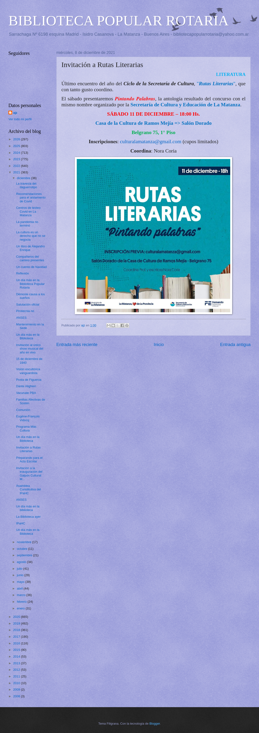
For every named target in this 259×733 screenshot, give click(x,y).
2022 (17, 166)
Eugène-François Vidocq (28, 418)
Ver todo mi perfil (20, 119)
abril (20, 588)
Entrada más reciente (76, 344)
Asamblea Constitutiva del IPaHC (28, 489)
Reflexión (22, 273)
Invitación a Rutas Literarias (28, 449)
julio (20, 568)
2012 (17, 669)
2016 (17, 643)
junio (20, 575)
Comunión (23, 410)
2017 (17, 636)
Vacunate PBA (26, 393)
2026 (17, 139)
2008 (17, 696)
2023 (17, 159)
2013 (17, 663)
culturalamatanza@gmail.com (150, 141)
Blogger (154, 723)
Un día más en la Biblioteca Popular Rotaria (30, 283)
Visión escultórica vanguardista (28, 371)
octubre (22, 549)
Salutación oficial (27, 304)
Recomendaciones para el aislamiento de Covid (31, 197)
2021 (17, 172)
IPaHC (20, 523)
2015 (17, 650)
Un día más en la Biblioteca (27, 336)
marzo (21, 595)
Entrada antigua (235, 344)
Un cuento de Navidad (31, 267)
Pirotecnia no (25, 311)
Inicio (159, 344)
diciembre (24, 178)
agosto (22, 562)
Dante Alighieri (26, 386)
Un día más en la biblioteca (27, 508)
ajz (15, 112)
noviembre (24, 542)
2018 (17, 630)
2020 (17, 617)
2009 (17, 689)
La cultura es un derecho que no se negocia (30, 235)
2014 (17, 656)
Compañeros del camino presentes (30, 258)
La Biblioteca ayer (28, 516)
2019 (17, 623)
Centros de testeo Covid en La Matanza (28, 211)
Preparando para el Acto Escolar (29, 459)
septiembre (25, 555)
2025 (17, 146)
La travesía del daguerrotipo (26, 185)
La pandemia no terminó (27, 223)
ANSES (21, 317)
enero (21, 608)
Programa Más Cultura (26, 428)
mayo (21, 582)
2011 (17, 676)
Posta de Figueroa (28, 379)
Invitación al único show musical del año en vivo (29, 348)
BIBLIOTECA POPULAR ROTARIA (118, 20)
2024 (17, 152)
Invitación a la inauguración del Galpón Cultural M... (29, 473)
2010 (17, 683)
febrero (22, 601)
